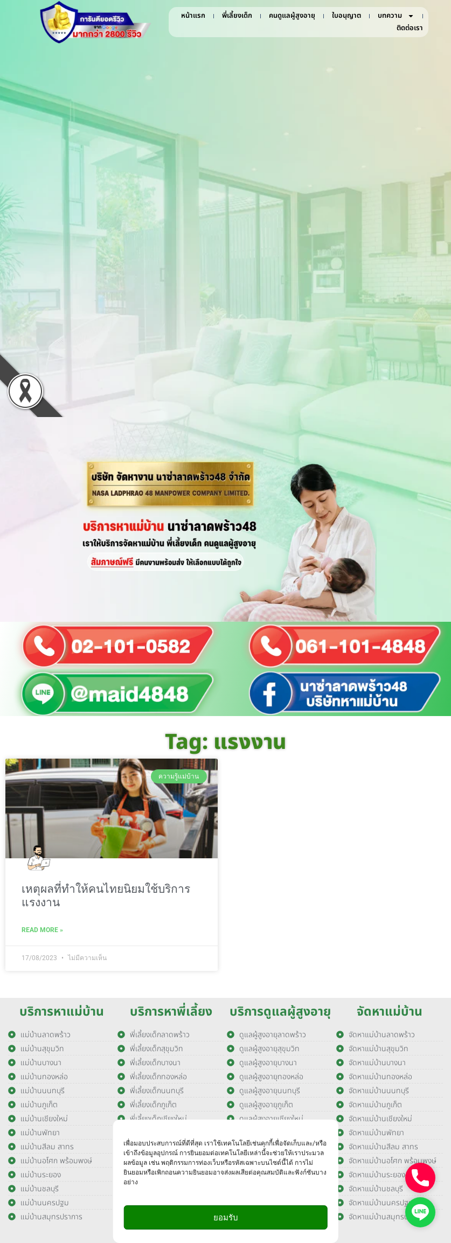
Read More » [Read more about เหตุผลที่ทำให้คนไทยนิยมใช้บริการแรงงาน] (42, 930)
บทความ (396, 16)
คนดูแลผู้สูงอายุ (292, 15)
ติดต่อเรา (410, 28)
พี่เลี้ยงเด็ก (237, 15)
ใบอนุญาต (346, 15)
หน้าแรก (193, 15)
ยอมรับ (225, 1218)
